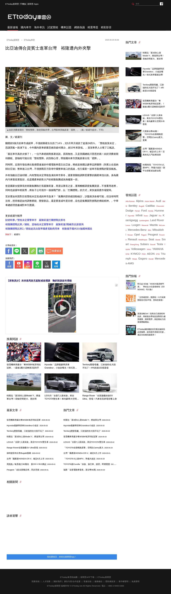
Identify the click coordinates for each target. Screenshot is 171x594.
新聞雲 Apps (32, 4)
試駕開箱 (52, 27)
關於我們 (58, 581)
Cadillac (150, 205)
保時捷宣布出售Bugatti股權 (23, 453)
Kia (160, 216)
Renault (132, 239)
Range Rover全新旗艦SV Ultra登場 (27, 447)
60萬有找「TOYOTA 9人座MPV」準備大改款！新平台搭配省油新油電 (154, 168)
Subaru (144, 244)
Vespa (134, 259)
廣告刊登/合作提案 (72, 581)
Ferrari (137, 211)
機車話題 (66, 27)
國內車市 (26, 27)
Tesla (160, 244)
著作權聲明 (123, 581)
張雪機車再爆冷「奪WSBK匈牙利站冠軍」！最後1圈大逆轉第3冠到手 (24, 366)
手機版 (23, 4)
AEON (151, 253)
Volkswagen (138, 248)
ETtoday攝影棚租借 (146, 326)
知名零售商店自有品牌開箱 (149, 294)
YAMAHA (157, 248)
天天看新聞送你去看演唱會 (149, 281)
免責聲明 (135, 581)
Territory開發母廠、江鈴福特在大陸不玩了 (30, 431)
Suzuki (152, 244)
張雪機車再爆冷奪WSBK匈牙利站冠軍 (28, 420)
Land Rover (157, 220)
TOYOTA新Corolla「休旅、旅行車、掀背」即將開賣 (91, 464)
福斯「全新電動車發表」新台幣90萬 (84, 470)
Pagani (143, 235)
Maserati (145, 225)
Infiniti (138, 215)
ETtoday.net (77, 586)
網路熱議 (79, 27)
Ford (144, 210)
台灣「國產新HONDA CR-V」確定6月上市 (30, 459)
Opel (137, 234)
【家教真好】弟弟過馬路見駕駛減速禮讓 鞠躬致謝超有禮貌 (39, 280)
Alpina (139, 201)
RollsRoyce (142, 240)
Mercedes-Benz (137, 229)
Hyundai (131, 216)
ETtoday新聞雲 (12, 4)
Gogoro (142, 258)
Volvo (149, 249)
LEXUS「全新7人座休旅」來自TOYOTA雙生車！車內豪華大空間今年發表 (61, 397)
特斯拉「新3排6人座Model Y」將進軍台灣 (30, 436)
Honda (150, 211)
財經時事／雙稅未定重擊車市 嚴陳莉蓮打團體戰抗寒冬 (35, 220)
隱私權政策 (110, 581)
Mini (149, 230)
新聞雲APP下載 (87, 577)
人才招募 (46, 581)
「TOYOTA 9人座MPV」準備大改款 (84, 459)
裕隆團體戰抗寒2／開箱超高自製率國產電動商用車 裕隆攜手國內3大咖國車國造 (48, 228)
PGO (144, 254)
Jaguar (153, 215)
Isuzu (146, 216)
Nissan (130, 235)
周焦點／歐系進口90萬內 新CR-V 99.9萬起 (31, 464)
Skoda (157, 240)
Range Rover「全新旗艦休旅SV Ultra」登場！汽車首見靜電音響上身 (99, 397)
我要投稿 (36, 581)
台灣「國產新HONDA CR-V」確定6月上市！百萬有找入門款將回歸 (154, 152)
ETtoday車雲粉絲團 (161, 3)
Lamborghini (144, 221)
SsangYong (134, 244)
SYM (127, 254)
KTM (158, 254)
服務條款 (98, 581)
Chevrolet (160, 206)
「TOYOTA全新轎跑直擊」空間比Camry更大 (88, 447)
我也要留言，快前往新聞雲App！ (62, 557)
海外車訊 (39, 27)
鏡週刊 (17, 234)
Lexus (128, 225)
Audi (158, 201)
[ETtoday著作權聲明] (54, 273)
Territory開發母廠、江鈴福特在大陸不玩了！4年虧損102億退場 (99, 366)
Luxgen (136, 224)
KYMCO (135, 253)
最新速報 (12, 27)
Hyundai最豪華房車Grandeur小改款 (27, 425)
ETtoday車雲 (32, 17)
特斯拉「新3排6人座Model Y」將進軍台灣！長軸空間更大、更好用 (23, 397)
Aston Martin (150, 201)
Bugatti (141, 206)
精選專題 (93, 27)
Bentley (133, 205)
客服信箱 (87, 581)
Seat (151, 239)
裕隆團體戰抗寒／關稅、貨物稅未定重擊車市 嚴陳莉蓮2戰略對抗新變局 (44, 224)
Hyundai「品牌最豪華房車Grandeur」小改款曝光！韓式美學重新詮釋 (60, 366)
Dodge (129, 210)
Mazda (154, 224)
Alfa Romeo (130, 201)
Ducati (151, 259)
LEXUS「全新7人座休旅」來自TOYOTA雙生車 (32, 442)
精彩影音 (106, 27)
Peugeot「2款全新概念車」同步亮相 (27, 470)
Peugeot (153, 234)
